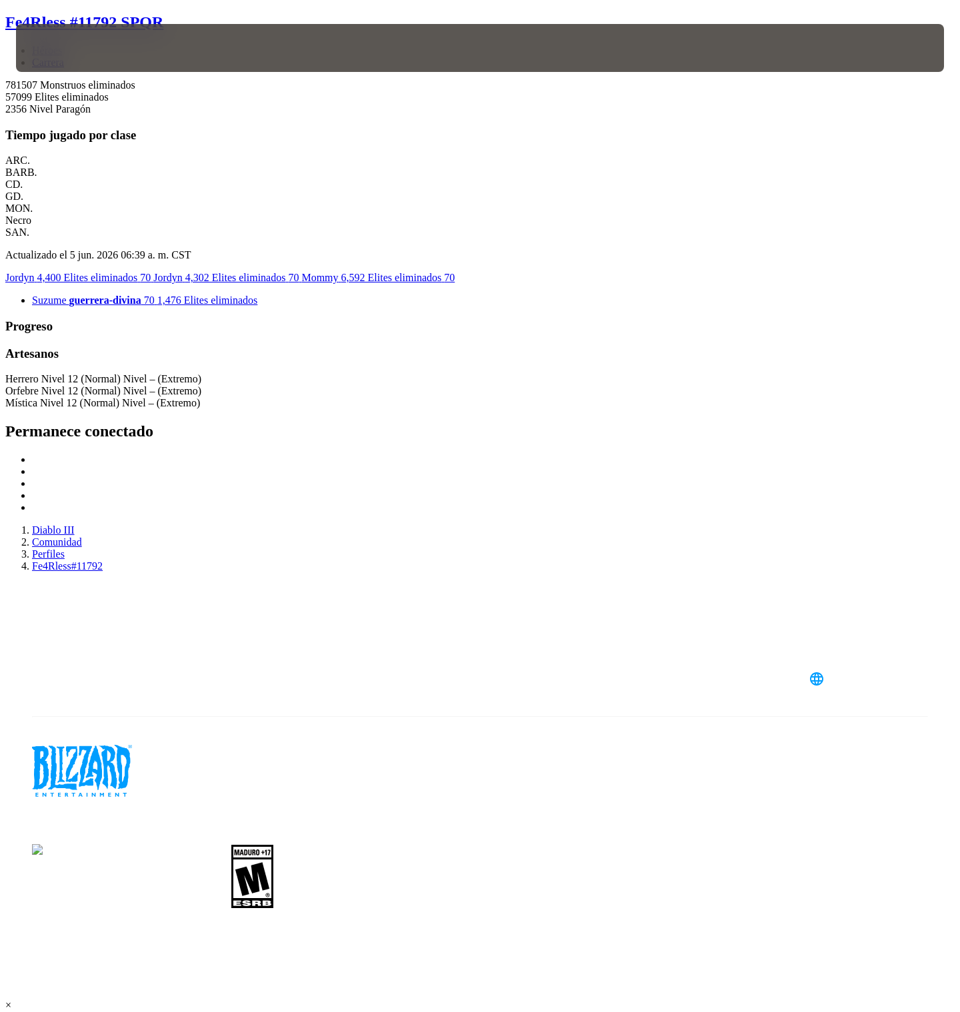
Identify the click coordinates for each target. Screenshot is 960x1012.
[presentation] (65, 48)
